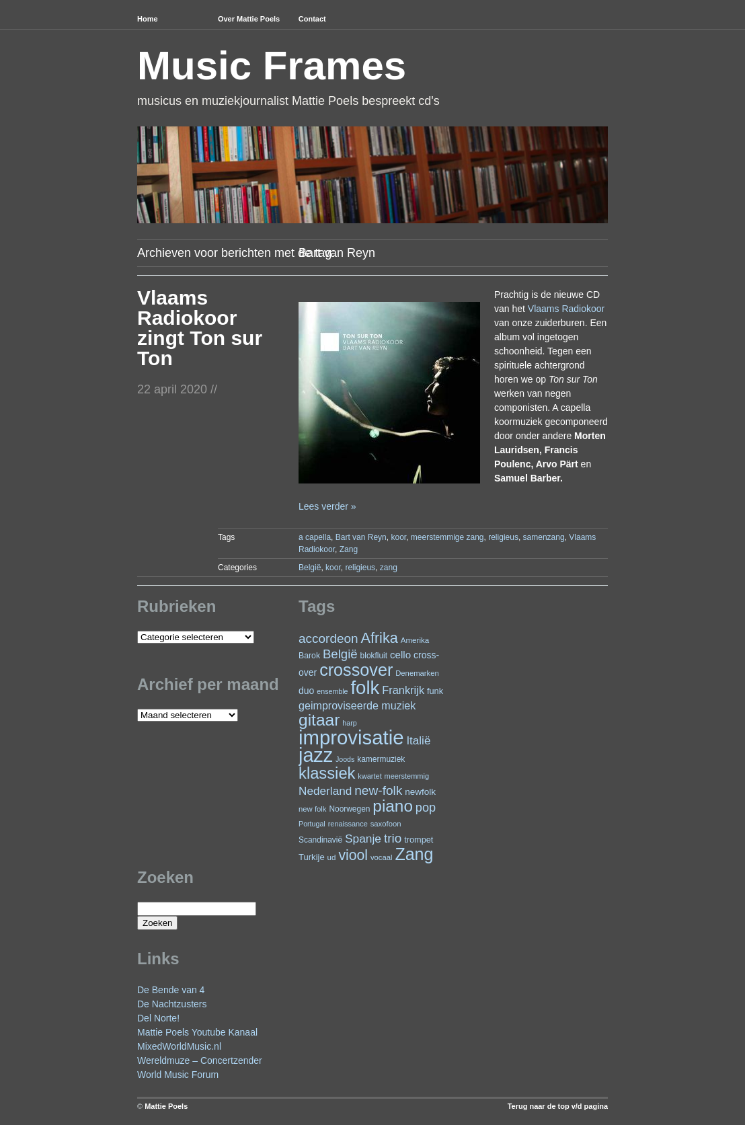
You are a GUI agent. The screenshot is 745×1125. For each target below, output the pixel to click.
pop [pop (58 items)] (426, 807)
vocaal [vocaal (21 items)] (381, 857)
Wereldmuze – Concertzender (199, 1060)
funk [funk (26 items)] (435, 691)
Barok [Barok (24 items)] (309, 655)
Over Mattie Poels (249, 19)
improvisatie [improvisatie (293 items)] (351, 737)
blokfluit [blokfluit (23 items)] (373, 655)
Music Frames (271, 65)
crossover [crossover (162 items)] (356, 669)
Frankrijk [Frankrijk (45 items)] (403, 690)
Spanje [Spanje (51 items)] (363, 838)
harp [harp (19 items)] (349, 723)
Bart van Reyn (361, 537)
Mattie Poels (166, 1106)
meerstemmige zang (447, 537)
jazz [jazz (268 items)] (316, 755)
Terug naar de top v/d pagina (558, 1106)
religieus (503, 537)
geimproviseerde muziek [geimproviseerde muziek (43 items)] (357, 705)
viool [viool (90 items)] (353, 855)
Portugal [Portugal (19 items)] (312, 824)
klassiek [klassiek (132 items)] (327, 773)
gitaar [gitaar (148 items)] (319, 720)
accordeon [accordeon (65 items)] (328, 638)
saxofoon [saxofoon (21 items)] (385, 824)
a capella (315, 537)
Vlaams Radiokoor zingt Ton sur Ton (199, 327)
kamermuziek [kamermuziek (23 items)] (381, 759)
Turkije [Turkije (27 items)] (312, 857)
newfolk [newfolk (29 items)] (420, 792)
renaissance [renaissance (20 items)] (348, 824)
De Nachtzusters (171, 1004)
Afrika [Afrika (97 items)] (378, 637)
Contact (312, 19)
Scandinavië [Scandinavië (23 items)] (320, 840)
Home (147, 19)
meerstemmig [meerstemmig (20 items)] (407, 776)
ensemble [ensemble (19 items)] (332, 691)
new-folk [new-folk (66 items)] (378, 790)
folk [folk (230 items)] (364, 687)
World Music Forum (178, 1074)
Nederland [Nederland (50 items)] (325, 791)
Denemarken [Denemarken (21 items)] (417, 673)
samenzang (544, 537)
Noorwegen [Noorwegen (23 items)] (349, 809)
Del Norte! (158, 1018)
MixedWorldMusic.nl (179, 1046)
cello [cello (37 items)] (400, 654)
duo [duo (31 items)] (306, 690)
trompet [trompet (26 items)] (418, 840)
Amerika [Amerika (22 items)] (415, 639)
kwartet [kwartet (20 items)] (369, 776)
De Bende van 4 (170, 989)
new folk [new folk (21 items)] (312, 809)
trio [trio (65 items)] (392, 838)
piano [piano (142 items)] (392, 806)
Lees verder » (327, 506)
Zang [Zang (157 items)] (414, 854)
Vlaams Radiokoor (566, 308)
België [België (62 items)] (340, 654)
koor (398, 537)
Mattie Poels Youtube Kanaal (197, 1032)
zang (388, 567)
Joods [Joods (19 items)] (345, 759)
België (310, 567)
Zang (349, 549)
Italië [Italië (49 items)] (418, 740)
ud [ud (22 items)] (331, 857)
